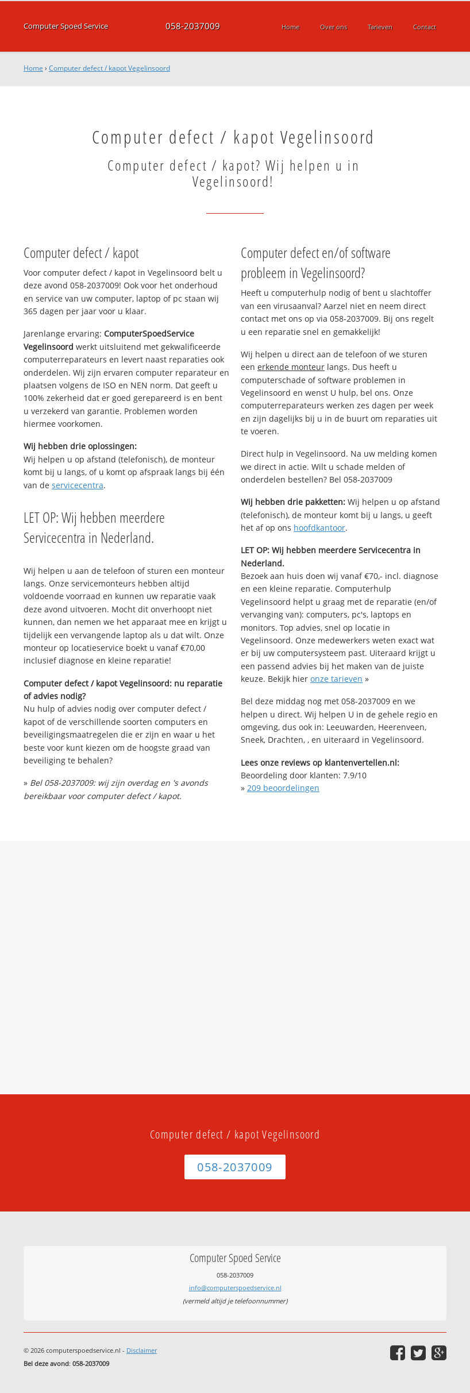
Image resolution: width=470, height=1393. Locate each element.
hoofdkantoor (319, 527)
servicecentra (77, 485)
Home (33, 68)
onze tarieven (336, 678)
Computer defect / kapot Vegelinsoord (109, 68)
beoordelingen (283, 787)
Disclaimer (141, 1350)
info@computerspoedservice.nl (235, 1287)
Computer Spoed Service (66, 26)
